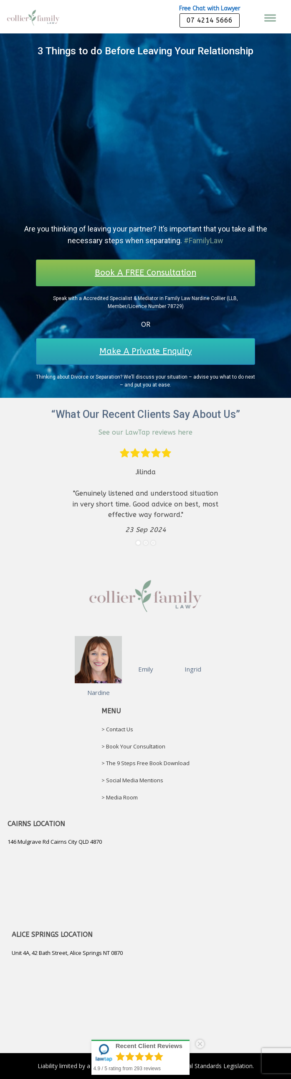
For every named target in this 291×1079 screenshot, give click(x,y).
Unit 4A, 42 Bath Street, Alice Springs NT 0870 (67, 953)
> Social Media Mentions (132, 780)
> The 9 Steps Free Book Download (145, 763)
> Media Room (119, 797)
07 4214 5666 (210, 20)
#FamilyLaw (203, 240)
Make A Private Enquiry (145, 351)
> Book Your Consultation (133, 746)
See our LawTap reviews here (145, 432)
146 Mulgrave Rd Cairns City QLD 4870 (55, 841)
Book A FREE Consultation (145, 272)
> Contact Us (117, 729)
